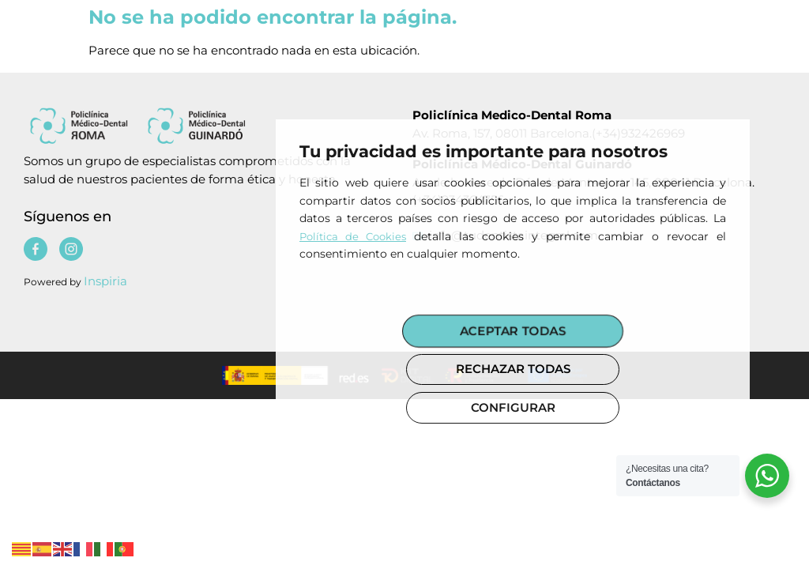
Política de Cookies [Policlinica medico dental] (352, 236)
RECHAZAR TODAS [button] (513, 368)
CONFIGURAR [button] (513, 407)
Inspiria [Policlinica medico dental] (105, 280)
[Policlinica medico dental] (191, 124)
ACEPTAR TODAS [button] (513, 330)
